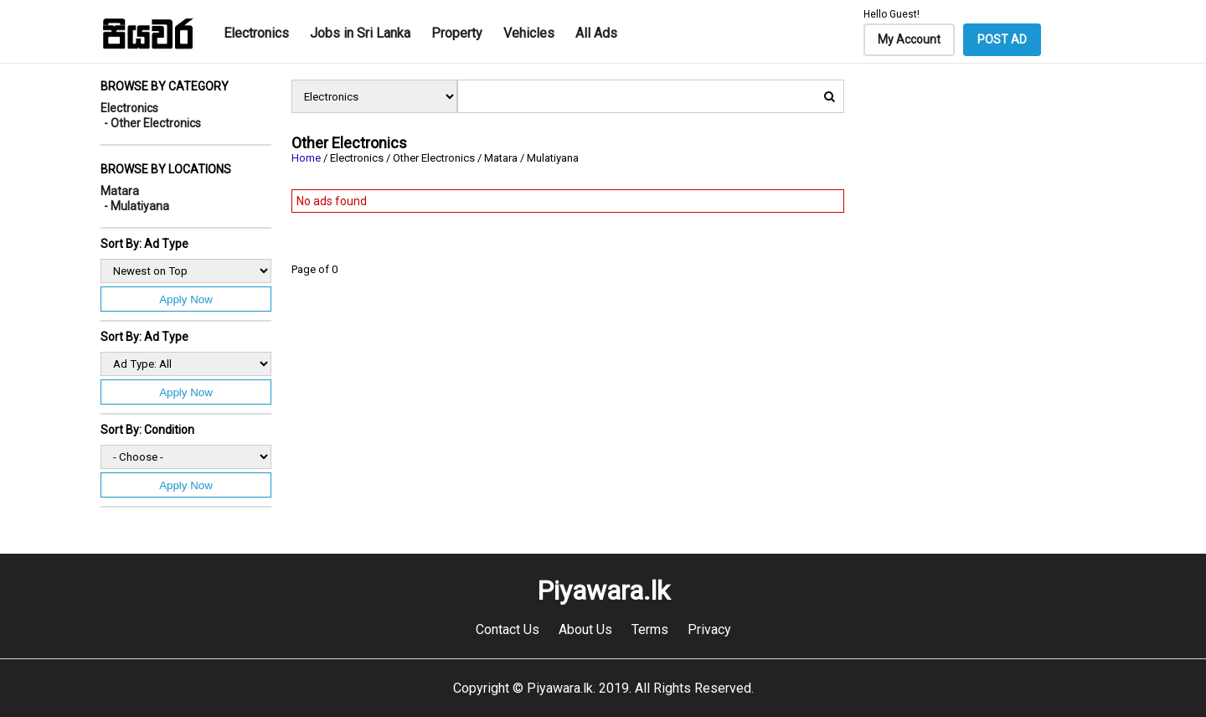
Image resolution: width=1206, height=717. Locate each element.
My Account (909, 39)
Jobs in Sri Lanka (360, 33)
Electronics (256, 33)
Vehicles (528, 33)
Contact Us (507, 629)
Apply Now (186, 299)
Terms (649, 629)
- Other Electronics (152, 123)
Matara (119, 191)
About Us (585, 629)
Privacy (709, 629)
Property (456, 33)
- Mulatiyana (136, 206)
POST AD (1002, 39)
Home (306, 158)
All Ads (596, 33)
